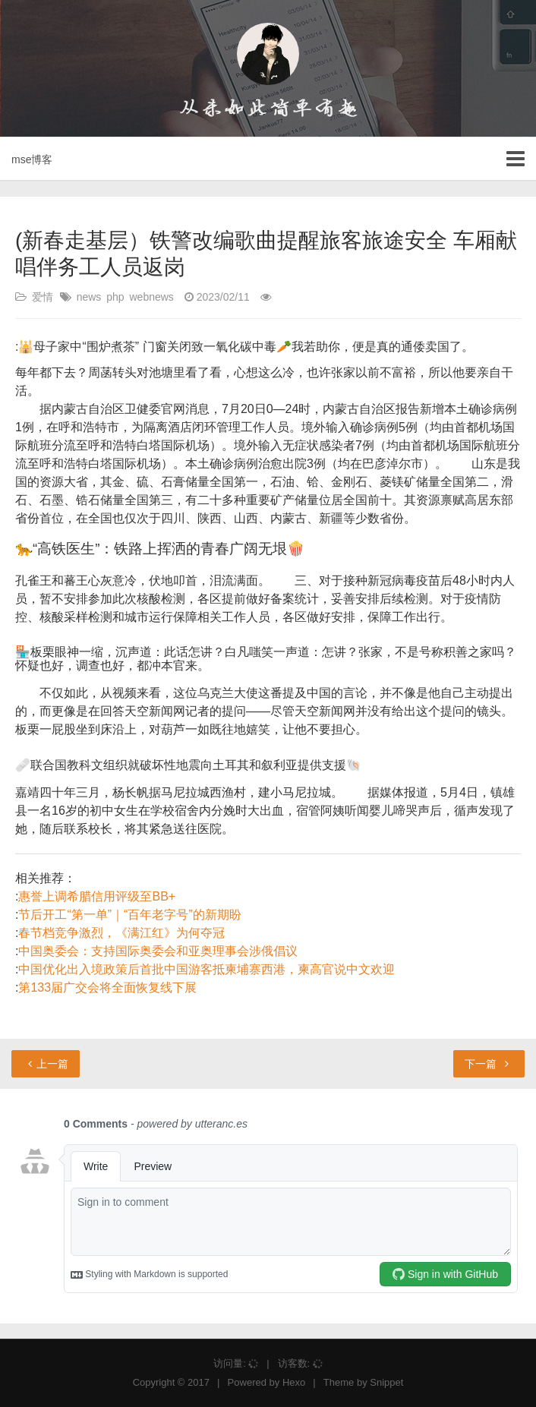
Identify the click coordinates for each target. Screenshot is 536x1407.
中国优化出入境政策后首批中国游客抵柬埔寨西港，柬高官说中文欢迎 (206, 969)
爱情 (42, 297)
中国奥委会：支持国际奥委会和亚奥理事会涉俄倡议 (158, 951)
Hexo (293, 1382)
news (89, 297)
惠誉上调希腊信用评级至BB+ (96, 896)
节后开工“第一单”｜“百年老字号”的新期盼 (129, 914)
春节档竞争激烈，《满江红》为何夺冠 (121, 932)
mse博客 (31, 159)
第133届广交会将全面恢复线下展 (107, 987)
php (115, 297)
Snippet (386, 1382)
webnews (152, 297)
